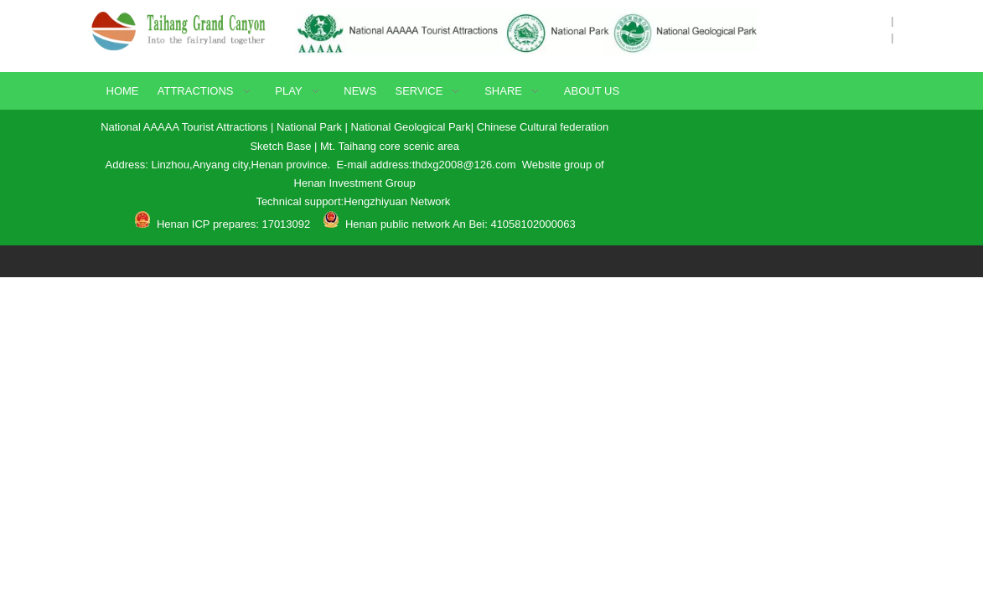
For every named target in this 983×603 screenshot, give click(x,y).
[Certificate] (526, 31)
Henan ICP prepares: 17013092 (231, 224)
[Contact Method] (765, 148)
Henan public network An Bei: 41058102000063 (460, 224)
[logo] (184, 29)
